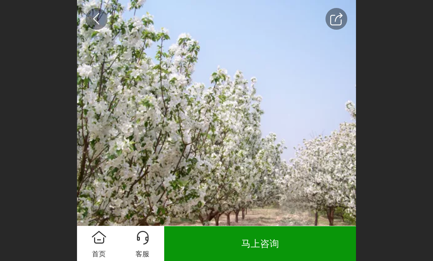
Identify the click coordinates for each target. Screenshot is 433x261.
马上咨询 (260, 243)
